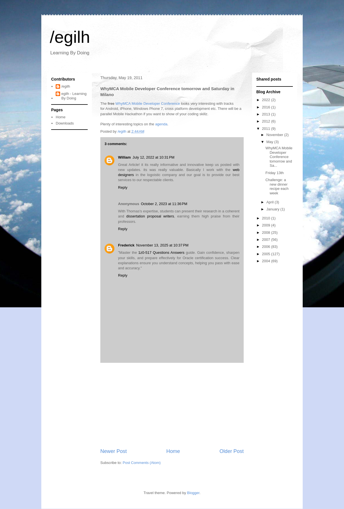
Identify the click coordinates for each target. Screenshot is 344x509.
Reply (122, 187)
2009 (266, 225)
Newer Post (113, 451)
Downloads (65, 123)
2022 (266, 100)
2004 (266, 261)
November (275, 135)
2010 (266, 218)
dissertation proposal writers (150, 216)
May (270, 142)
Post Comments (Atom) (142, 463)
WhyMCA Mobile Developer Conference (148, 103)
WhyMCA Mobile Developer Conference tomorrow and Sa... (278, 157)
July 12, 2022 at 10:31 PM (153, 157)
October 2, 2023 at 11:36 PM (164, 204)
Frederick (126, 245)
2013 (266, 114)
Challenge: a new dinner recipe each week (276, 186)
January (273, 209)
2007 (266, 239)
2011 (266, 128)
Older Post (231, 451)
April (270, 202)
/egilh (70, 37)
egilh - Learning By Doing (74, 96)
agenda (161, 124)
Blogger (193, 493)
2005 (266, 254)
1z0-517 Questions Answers (161, 252)
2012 (266, 121)
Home (173, 451)
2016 (266, 107)
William (124, 157)
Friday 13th (274, 173)
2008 (266, 232)
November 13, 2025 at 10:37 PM (162, 245)
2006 (266, 247)
